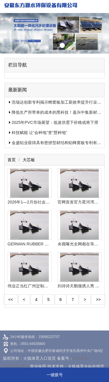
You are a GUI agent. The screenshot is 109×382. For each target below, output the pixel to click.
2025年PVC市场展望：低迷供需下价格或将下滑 (55, 122)
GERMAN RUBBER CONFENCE (37, 244)
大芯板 (29, 159)
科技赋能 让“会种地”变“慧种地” (39, 132)
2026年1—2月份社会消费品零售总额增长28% (49, 202)
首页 (12, 159)
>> (98, 299)
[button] (47, 45)
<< (10, 299)
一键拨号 (55, 374)
